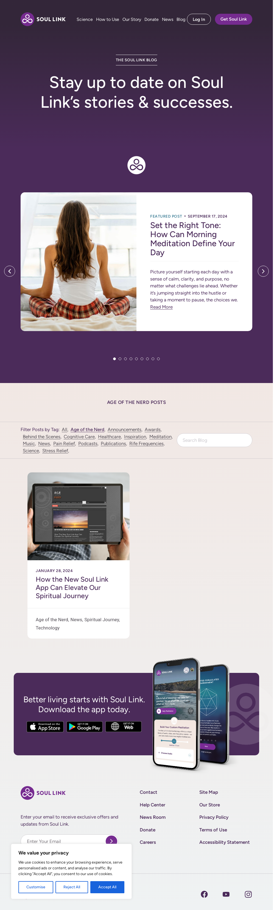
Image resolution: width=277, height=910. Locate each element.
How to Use (107, 19)
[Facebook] (204, 894)
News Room (153, 817)
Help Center (152, 805)
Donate (151, 19)
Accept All (107, 887)
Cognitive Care (79, 436)
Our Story (131, 19)
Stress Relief (55, 450)
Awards (153, 429)
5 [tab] (136, 358)
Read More (161, 307)
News (167, 19)
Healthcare (109, 436)
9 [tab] (158, 358)
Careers (148, 842)
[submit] (111, 841)
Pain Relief (64, 443)
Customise (35, 887)
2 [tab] (120, 358)
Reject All (71, 887)
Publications (113, 443)
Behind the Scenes (41, 436)
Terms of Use (213, 830)
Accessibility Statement (224, 842)
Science (85, 19)
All (64, 429)
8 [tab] (153, 358)
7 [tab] (147, 358)
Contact (148, 792)
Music (29, 443)
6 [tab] (142, 358)
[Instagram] (226, 894)
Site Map (208, 792)
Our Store (209, 805)
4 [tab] (131, 358)
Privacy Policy (213, 817)
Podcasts (87, 443)
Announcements (124, 429)
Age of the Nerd (87, 429)
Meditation (160, 436)
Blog (181, 19)
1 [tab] (114, 358)
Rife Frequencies (146, 443)
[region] (71, 871)
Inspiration (135, 436)
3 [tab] (125, 358)
